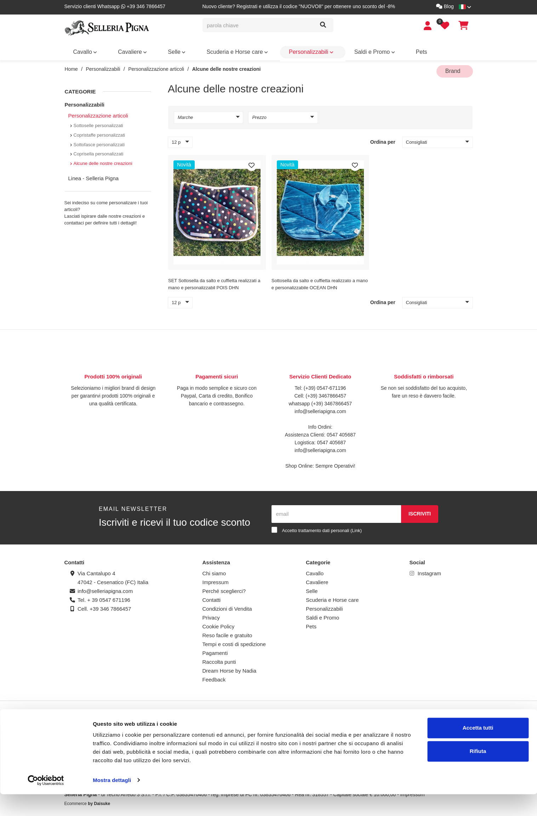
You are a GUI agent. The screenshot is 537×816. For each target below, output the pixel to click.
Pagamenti (215, 650)
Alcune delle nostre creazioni (226, 69)
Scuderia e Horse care (175, 51)
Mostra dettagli (112, 802)
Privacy (211, 615)
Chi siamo (214, 570)
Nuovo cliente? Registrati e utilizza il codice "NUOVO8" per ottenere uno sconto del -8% (298, 6)
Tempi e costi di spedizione (234, 641)
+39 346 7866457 (110, 606)
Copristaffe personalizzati (99, 132)
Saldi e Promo (272, 51)
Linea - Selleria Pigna (93, 175)
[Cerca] (323, 25)
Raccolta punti (219, 659)
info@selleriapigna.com (320, 408)
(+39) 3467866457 (325, 392)
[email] (336, 511)
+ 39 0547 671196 (108, 597)
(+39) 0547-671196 (325, 385)
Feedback (214, 677)
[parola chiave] (258, 25)
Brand (458, 51)
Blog (445, 6)
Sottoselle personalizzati (98, 122)
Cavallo (78, 51)
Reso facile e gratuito (227, 632)
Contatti (211, 597)
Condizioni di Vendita (227, 606)
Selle (134, 51)
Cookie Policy (218, 624)
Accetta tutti (478, 750)
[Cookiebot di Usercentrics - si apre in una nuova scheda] (46, 802)
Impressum (215, 579)
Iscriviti (420, 511)
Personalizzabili (228, 51)
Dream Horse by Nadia (229, 668)
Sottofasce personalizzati (99, 141)
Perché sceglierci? (224, 588)
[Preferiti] (251, 162)
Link (356, 527)
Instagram (425, 570)
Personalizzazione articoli (156, 69)
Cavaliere (107, 51)
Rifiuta (478, 773)
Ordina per (382, 139)
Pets (301, 51)
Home (71, 69)
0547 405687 (341, 431)
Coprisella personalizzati (99, 151)
